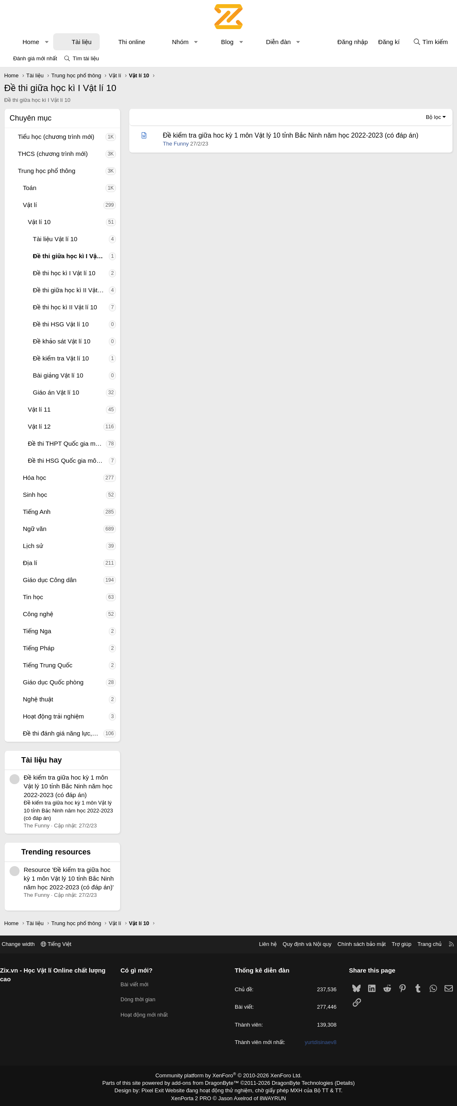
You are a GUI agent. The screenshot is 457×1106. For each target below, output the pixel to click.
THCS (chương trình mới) (53, 153)
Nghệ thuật (38, 699)
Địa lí (30, 562)
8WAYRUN (269, 1096)
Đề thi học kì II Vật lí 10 (65, 307)
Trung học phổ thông (46, 170)
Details (336, 1082)
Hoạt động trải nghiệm (53, 716)
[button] (46, 41)
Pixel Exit (158, 1089)
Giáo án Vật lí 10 (56, 392)
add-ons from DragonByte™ (207, 1082)
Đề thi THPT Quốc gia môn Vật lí (67, 443)
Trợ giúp (395, 944)
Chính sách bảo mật (355, 944)
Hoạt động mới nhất (147, 1015)
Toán (30, 187)
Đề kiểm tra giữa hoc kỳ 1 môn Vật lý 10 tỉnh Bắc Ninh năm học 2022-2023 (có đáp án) (68, 786)
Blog (227, 41)
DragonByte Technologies (296, 1082)
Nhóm (180, 41)
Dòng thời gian (141, 999)
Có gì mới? (140, 970)
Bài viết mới (138, 984)
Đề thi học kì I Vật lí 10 (64, 272)
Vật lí (30, 204)
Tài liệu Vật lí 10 (55, 238)
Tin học (33, 596)
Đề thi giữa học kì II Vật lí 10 (71, 290)
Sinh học (35, 494)
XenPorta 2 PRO (193, 1096)
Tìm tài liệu (86, 58)
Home (30, 41)
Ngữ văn (35, 528)
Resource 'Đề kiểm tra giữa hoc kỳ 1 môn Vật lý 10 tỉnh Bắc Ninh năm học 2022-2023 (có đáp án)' (69, 878)
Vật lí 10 (39, 221)
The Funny (176, 144)
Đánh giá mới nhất (35, 58)
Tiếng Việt (62, 944)
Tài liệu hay (41, 760)
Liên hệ (261, 944)
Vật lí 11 (39, 409)
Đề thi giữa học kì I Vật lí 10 (71, 255)
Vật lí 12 (39, 426)
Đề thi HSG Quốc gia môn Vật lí (68, 460)
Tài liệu (81, 41)
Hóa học (34, 477)
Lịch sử (33, 545)
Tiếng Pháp (38, 648)
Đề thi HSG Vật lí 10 (61, 324)
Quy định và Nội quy (300, 944)
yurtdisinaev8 (318, 1042)
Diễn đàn (278, 41)
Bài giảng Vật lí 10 (58, 375)
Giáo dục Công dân (49, 579)
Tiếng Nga (37, 630)
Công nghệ (38, 613)
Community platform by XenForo (228, 1075)
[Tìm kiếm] (430, 41)
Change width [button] (24, 944)
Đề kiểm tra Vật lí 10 (61, 358)
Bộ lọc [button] (433, 117)
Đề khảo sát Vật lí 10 (62, 341)
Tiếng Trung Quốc (47, 665)
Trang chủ (423, 944)
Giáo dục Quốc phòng (53, 682)
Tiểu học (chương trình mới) (56, 136)
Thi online (131, 41)
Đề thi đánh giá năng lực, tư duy (63, 733)
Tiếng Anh (37, 511)
